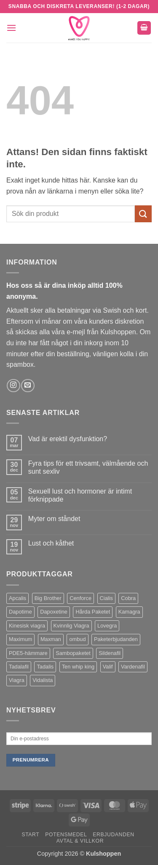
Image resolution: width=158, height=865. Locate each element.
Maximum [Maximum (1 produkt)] (20, 639)
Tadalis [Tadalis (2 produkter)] (45, 666)
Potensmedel (66, 835)
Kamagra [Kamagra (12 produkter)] (129, 612)
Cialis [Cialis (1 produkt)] (106, 598)
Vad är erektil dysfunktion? (67, 438)
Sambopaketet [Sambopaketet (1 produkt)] (73, 653)
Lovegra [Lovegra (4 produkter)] (107, 625)
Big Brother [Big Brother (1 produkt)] (48, 598)
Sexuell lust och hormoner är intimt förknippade (80, 495)
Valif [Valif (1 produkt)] (108, 666)
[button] (11, 27)
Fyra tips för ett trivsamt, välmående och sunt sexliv (88, 467)
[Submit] (143, 213)
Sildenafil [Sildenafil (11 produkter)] (110, 653)
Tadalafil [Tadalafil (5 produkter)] (19, 666)
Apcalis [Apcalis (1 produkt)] (17, 598)
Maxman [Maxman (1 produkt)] (50, 639)
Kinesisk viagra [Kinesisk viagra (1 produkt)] (27, 625)
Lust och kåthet (51, 543)
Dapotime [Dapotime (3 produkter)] (20, 612)
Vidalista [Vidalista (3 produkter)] (42, 680)
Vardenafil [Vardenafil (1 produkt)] (133, 666)
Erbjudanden (113, 835)
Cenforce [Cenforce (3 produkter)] (80, 598)
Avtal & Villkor (80, 841)
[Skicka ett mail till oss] (27, 385)
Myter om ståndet (54, 518)
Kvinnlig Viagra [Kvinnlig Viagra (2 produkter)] (71, 625)
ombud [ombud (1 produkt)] (77, 639)
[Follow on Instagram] (13, 385)
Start (30, 835)
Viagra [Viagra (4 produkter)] (16, 680)
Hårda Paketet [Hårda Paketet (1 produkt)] (92, 612)
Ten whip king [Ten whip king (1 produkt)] (78, 666)
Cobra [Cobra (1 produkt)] (128, 598)
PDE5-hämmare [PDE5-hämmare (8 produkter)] (28, 653)
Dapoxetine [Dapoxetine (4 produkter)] (53, 612)
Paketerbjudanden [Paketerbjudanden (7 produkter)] (116, 639)
